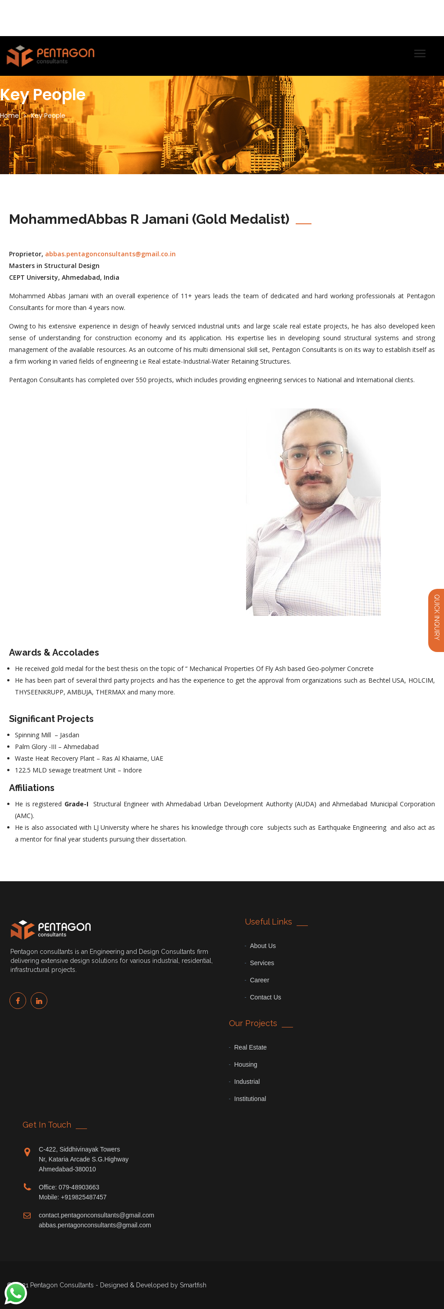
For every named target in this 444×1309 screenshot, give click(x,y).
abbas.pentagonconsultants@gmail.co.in (110, 254)
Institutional (250, 1098)
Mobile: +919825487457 (73, 1197)
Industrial (247, 1081)
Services (262, 963)
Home (9, 115)
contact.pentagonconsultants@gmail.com (96, 1215)
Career (260, 980)
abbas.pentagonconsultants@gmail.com (95, 1225)
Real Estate (250, 1047)
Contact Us (265, 997)
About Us (263, 945)
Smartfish (193, 1285)
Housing (245, 1064)
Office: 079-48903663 (69, 1187)
